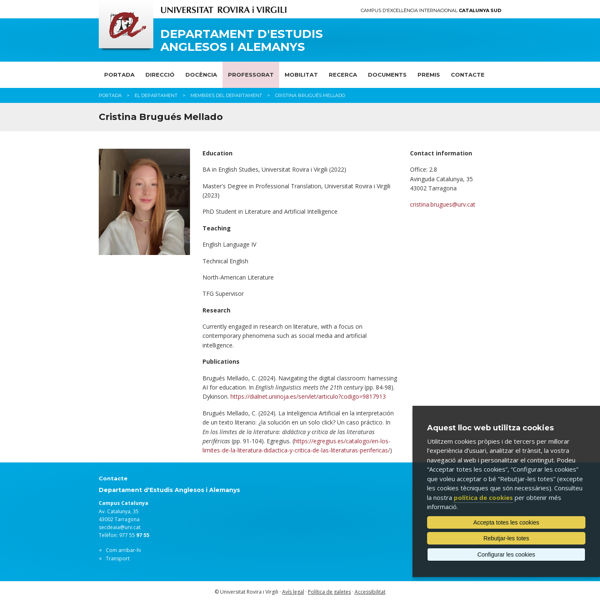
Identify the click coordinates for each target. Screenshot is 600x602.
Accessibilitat (370, 591)
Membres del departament (226, 95)
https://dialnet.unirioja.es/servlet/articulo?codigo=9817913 (308, 396)
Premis (429, 74)
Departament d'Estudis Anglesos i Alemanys (241, 40)
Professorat (251, 74)
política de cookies (483, 497)
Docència (201, 74)
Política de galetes (329, 591)
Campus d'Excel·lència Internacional (431, 10)
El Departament (156, 95)
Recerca (343, 74)
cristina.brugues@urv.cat (442, 204)
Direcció (160, 74)
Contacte (468, 74)
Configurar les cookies (506, 554)
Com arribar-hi (123, 550)
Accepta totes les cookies (506, 522)
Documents (387, 74)
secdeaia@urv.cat (119, 527)
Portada (119, 74)
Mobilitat (301, 74)
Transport (118, 558)
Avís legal (293, 591)
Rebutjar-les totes (506, 538)
